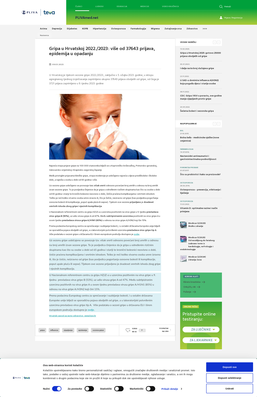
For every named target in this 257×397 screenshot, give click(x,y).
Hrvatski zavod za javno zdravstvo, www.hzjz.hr (72, 315)
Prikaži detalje (169, 388)
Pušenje (187, 291)
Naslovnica (44, 35)
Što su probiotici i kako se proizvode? (200, 174)
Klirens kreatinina (191, 282)
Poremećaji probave (189, 168)
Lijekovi (99, 6)
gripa (42, 330)
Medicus (144, 6)
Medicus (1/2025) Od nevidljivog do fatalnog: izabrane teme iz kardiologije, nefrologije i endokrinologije (197, 243)
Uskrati (230, 388)
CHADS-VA (189, 286)
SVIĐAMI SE (139, 330)
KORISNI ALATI (191, 276)
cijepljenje (68, 330)
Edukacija (122, 6)
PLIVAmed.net (86, 18)
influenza (54, 330)
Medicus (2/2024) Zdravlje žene (193, 258)
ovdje (136, 234)
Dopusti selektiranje (229, 377)
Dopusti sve (230, 366)
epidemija (82, 330)
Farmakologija (186, 149)
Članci (78, 6)
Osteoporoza (186, 183)
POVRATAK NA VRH (163, 330)
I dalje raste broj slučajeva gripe (197, 68)
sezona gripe (98, 330)
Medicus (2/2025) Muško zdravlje (193, 225)
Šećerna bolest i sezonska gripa (197, 111)
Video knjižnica (170, 6)
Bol (181, 131)
